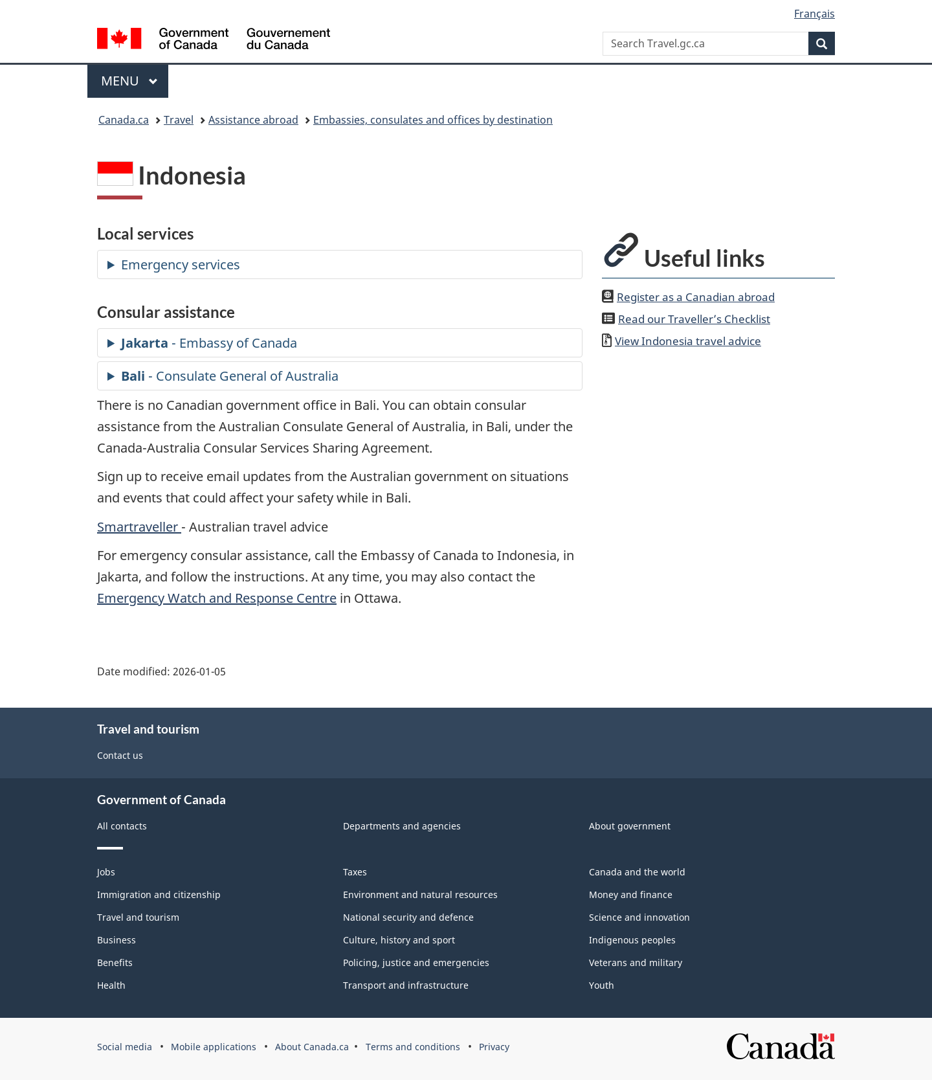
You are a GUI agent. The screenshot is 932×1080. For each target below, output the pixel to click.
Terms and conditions (413, 1047)
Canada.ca (123, 120)
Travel (179, 120)
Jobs (106, 872)
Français (814, 13)
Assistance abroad (253, 120)
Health (111, 985)
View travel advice (688, 340)
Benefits (115, 962)
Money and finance (630, 894)
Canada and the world (637, 872)
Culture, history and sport (399, 940)
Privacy (494, 1047)
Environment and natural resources (420, 894)
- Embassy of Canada (209, 343)
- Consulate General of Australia (229, 376)
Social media (124, 1047)
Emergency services (180, 264)
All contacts (122, 826)
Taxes (355, 872)
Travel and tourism (138, 917)
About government (630, 826)
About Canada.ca (312, 1047)
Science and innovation (639, 917)
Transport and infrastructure (406, 985)
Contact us (120, 755)
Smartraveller (139, 526)
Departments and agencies (402, 826)
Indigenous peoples (632, 940)
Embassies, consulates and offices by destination (433, 120)
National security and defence (408, 917)
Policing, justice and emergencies (416, 962)
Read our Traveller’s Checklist (694, 318)
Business (116, 940)
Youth (601, 985)
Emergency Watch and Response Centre (217, 598)
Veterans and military (635, 962)
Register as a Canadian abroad (696, 296)
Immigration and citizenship (159, 894)
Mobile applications (213, 1047)
